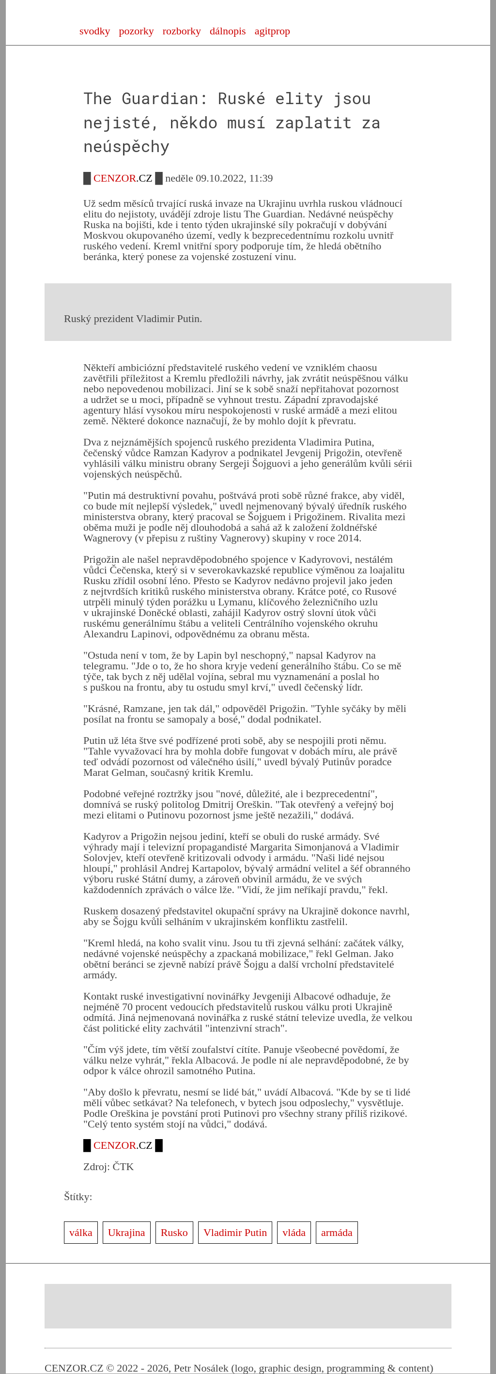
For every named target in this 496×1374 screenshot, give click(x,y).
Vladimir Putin (235, 1232)
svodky (94, 31)
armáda (337, 1232)
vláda (294, 1232)
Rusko (174, 1232)
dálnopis (228, 31)
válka (81, 1232)
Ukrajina (126, 1232)
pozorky (136, 31)
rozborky (182, 31)
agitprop (272, 31)
